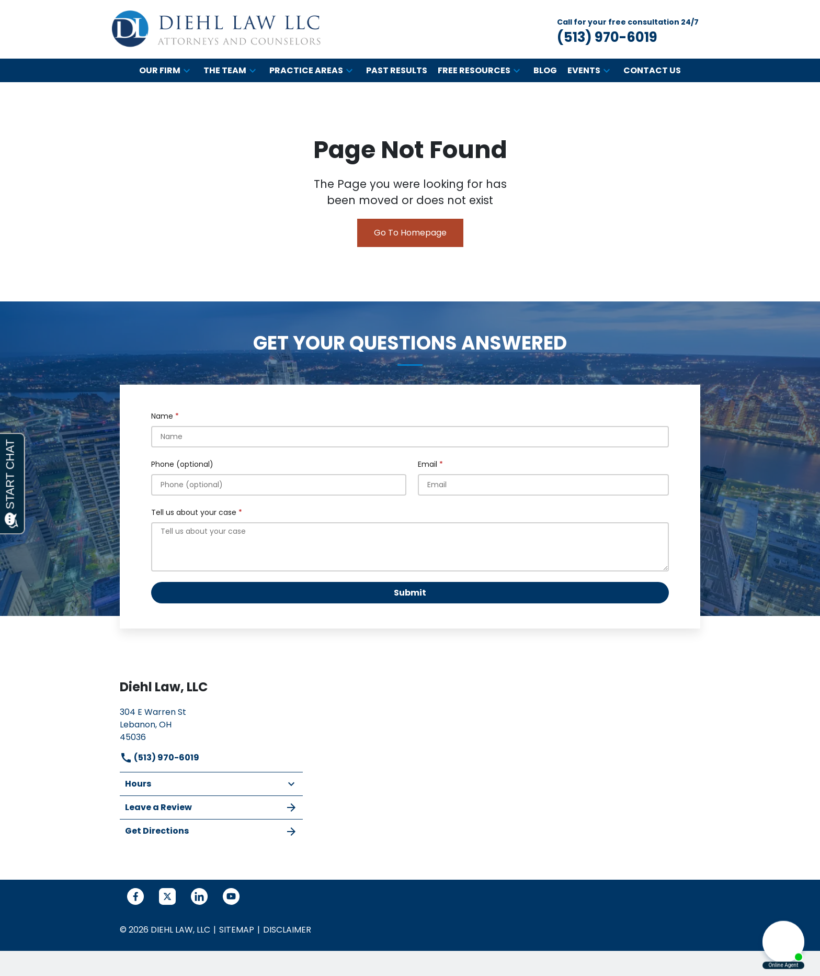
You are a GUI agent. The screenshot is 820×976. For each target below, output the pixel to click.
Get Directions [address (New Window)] (211, 831)
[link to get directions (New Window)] (211, 723)
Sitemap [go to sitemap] (236, 930)
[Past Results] (396, 70)
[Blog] (545, 70)
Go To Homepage (410, 233)
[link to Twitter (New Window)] (167, 896)
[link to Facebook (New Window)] (135, 896)
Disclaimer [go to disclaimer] (287, 930)
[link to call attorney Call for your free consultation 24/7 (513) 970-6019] (628, 29)
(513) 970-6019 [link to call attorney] (159, 757)
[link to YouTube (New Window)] (231, 896)
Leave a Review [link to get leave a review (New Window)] (211, 807)
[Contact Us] (652, 70)
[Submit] (410, 592)
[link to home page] (216, 29)
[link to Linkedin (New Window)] (199, 896)
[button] (186, 70)
